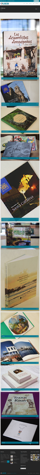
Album (22, 456)
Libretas (28, 459)
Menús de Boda (23, 462)
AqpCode (12, 473)
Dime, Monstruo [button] (5, 158)
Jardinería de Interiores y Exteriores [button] (8, 246)
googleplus (37, 1)
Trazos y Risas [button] (4, 416)
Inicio (28, 473)
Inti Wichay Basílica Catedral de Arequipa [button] (5, 104)
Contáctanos (37, 473)
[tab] (20, 78)
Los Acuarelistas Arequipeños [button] (7, 78)
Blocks (22, 459)
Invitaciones (25, 454)
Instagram (38, 1)
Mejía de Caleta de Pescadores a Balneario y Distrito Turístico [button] (12, 308)
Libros (22, 454)
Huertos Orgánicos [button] (5, 131)
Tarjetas (25, 459)
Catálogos (15, 462)
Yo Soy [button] (3, 336)
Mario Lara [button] (4, 362)
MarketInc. (15, 473)
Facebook (35, 1)
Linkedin (34, 1)
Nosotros (31, 473)
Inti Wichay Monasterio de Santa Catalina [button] (6, 219)
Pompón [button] (3, 442)
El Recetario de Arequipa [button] (6, 389)
